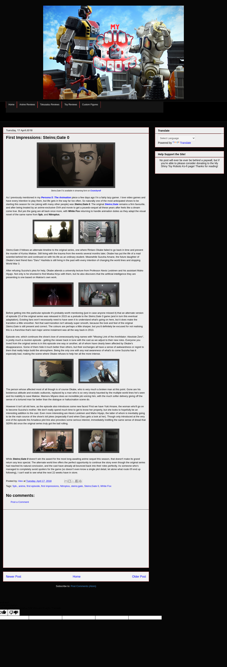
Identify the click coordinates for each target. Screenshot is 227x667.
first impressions (50, 486)
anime (22, 486)
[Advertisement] (76, 538)
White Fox (105, 486)
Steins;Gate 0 (91, 486)
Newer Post (13, 576)
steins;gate (77, 486)
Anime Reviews (27, 104)
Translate (182, 142)
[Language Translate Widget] (176, 138)
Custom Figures (90, 104)
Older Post (139, 576)
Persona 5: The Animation (56, 197)
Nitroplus (65, 486)
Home (11, 104)
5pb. (15, 486)
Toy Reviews (70, 104)
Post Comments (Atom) (83, 586)
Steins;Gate (111, 204)
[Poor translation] (14, 612)
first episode (33, 486)
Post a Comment (20, 502)
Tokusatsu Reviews (49, 104)
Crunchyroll (95, 191)
